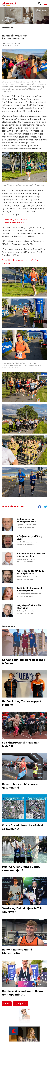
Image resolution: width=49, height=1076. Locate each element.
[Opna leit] (39, 3)
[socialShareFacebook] (39, 507)
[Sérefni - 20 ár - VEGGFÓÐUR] (24, 15)
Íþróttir (6, 1003)
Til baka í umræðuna (13, 506)
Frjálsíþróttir (20, 1003)
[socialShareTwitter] (45, 507)
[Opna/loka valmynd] (46, 3)
